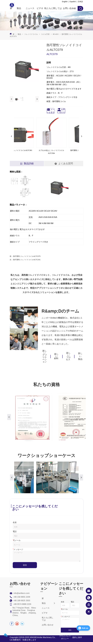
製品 (19, 34)
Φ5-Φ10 (55, 34)
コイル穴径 (45, 34)
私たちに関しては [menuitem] (53, 8)
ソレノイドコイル (31, 34)
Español (73, 2)
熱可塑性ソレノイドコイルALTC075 (26, 256)
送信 (25, 565)
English (65, 2)
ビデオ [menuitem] (40, 8)
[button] (18, 8)
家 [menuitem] (11, 8)
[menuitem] (18, 8)
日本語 (80, 2)
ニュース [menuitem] (30, 8)
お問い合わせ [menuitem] (69, 8)
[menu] (43, 8)
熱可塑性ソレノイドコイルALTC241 (26, 260)
